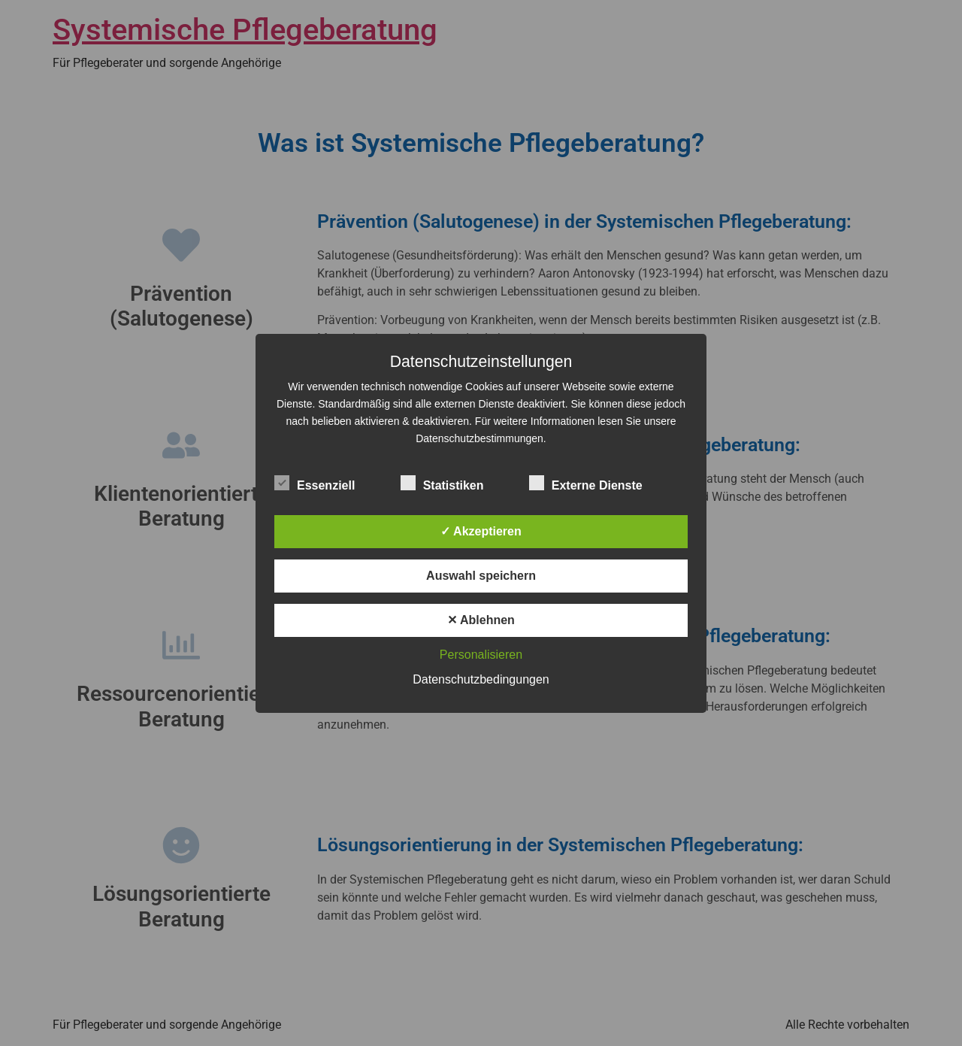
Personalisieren (481, 654)
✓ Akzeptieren (481, 531)
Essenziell (314, 483)
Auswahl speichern (481, 575)
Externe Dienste (586, 483)
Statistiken (442, 483)
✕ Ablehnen (481, 620)
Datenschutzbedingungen (481, 679)
